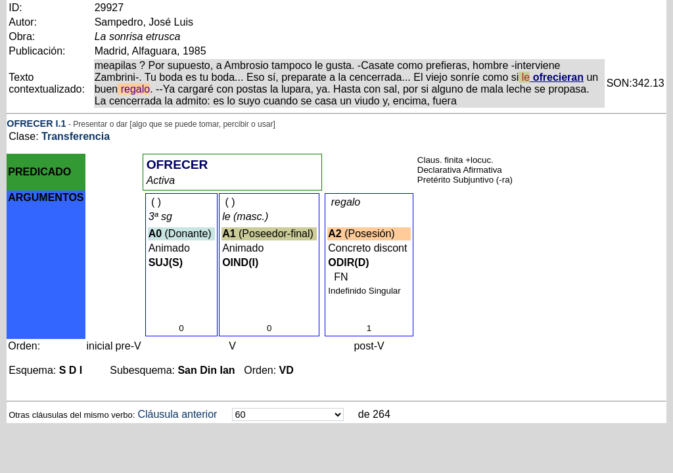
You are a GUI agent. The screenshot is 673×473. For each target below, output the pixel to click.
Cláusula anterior (177, 414)
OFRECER (30, 123)
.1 (62, 123)
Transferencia (75, 136)
